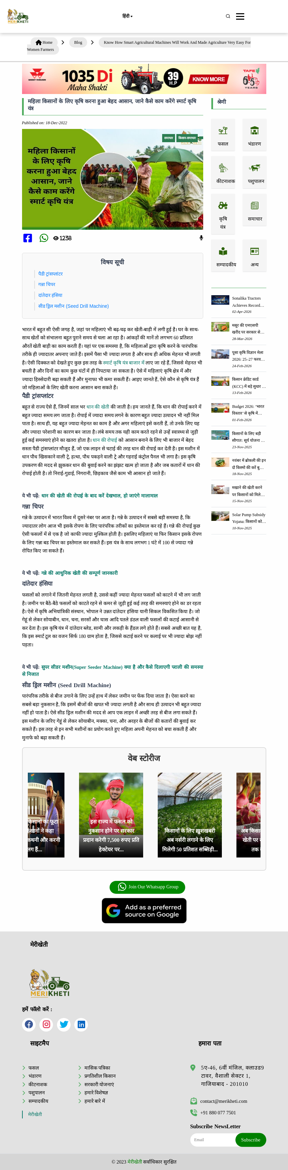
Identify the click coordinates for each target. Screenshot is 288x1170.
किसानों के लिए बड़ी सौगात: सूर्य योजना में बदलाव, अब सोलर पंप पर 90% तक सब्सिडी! (248, 437)
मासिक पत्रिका (97, 1068)
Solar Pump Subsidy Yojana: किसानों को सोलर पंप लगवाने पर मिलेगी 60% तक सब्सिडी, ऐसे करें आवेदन (248, 518)
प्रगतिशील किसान (100, 1076)
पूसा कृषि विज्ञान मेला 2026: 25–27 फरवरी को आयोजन (247, 356)
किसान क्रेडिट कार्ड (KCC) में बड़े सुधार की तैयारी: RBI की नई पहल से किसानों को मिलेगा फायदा (249, 383)
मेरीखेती (35, 1114)
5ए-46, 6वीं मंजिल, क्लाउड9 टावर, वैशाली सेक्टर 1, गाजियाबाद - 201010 (232, 1076)
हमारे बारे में (94, 1101)
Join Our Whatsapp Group (148, 887)
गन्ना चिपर (47, 284)
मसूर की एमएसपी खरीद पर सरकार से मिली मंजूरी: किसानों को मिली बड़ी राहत (247, 329)
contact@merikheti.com (218, 1101)
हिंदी (127, 16)
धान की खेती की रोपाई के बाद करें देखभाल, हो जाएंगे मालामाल (99, 495)
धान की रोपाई (105, 440)
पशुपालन (36, 1092)
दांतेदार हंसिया (50, 295)
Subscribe (251, 1140)
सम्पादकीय (38, 1101)
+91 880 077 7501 (213, 1112)
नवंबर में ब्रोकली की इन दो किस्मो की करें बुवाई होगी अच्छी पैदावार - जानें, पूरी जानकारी (249, 464)
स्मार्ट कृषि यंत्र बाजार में (123, 362)
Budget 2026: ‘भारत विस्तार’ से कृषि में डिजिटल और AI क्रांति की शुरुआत (248, 410)
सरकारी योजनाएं (99, 1084)
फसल (33, 1068)
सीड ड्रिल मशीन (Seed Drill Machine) (73, 306)
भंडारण (34, 1076)
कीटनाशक (37, 1084)
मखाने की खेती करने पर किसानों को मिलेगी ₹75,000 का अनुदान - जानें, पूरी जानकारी (248, 491)
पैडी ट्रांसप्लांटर (50, 274)
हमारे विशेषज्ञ (96, 1092)
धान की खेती (98, 407)
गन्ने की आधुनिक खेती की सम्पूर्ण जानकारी (79, 573)
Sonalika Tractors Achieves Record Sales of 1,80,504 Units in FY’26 (246, 302)
